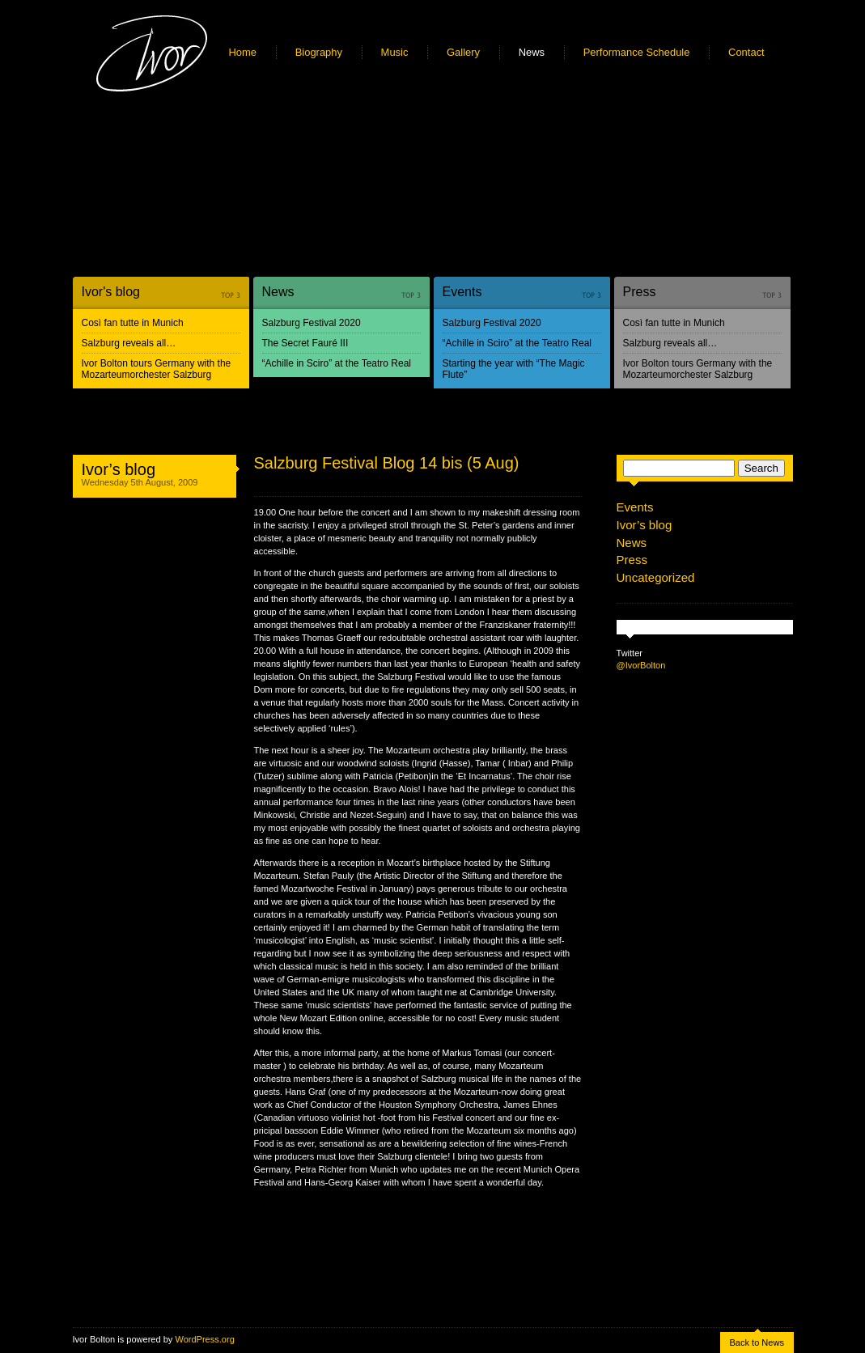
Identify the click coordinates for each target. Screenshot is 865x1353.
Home (243, 52)
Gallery (463, 52)
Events (462, 292)
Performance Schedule (636, 52)
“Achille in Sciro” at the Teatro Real (337, 363)
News (532, 52)
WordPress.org (204, 1339)
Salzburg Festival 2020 (311, 323)
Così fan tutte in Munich (133, 323)
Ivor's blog (111, 292)
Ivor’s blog (119, 469)
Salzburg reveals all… (129, 343)
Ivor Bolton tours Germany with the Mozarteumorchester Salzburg (156, 369)
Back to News (757, 1342)
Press (639, 292)
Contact (746, 52)
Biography (318, 52)
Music (395, 52)
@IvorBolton (641, 665)
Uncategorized (656, 577)
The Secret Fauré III (305, 343)
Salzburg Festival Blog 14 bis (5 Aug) (386, 463)
